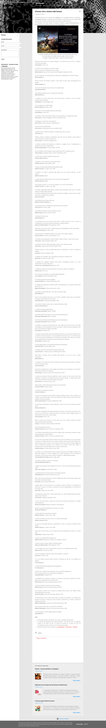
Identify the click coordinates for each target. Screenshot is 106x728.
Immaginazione (61, 627)
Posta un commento (41, 638)
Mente (39, 633)
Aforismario (40, 3)
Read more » (77, 680)
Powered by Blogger (63, 718)
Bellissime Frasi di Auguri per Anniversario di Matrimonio (51, 685)
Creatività (75, 627)
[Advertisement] (88, 29)
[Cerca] (92, 4)
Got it (86, 724)
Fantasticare (69, 627)
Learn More (79, 724)
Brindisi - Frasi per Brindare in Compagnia (47, 669)
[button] (80, 12)
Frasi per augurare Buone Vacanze (44, 701)
